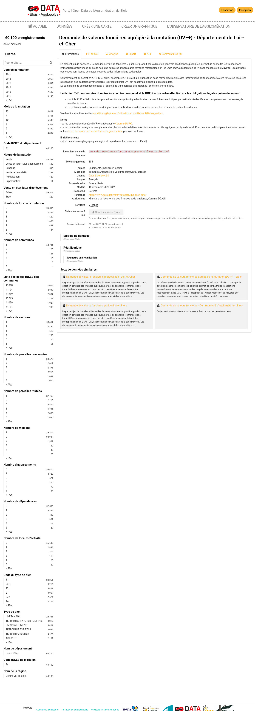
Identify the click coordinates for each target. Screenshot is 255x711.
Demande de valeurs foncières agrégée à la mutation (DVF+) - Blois (201, 276)
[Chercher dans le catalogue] (51, 62)
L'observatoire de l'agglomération (198, 26)
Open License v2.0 (99, 175)
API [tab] (147, 54)
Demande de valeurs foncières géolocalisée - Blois (96, 305)
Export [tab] (131, 54)
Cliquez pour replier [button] (71, 251)
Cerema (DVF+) (123, 123)
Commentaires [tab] (170, 54)
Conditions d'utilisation (48, 709)
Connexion (227, 10)
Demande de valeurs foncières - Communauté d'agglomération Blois (202, 305)
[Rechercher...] (28, 62)
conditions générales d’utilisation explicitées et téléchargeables (128, 113)
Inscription (245, 10)
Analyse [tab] (112, 54)
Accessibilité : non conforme (105, 709)
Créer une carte (97, 26)
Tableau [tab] (92, 54)
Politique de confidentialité (75, 709)
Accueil (39, 26)
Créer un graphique (139, 26)
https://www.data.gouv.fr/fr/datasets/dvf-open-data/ (118, 194)
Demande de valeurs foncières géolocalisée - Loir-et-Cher (100, 276)
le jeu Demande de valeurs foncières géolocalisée (95, 131)
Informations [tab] (70, 54)
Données (64, 26)
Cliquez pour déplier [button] (71, 239)
